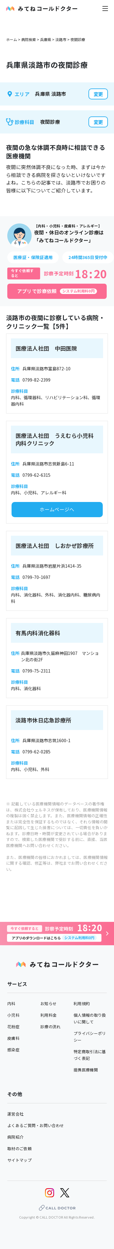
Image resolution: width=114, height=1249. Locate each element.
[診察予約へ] (57, 933)
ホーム (11, 39)
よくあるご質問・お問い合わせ (35, 1125)
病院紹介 (15, 1137)
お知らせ (48, 1003)
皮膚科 (13, 1038)
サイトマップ (19, 1160)
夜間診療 (78, 39)
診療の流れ (50, 1026)
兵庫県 (45, 39)
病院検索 (28, 39)
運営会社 (15, 1114)
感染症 (13, 1050)
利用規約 (82, 1003)
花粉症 (13, 1026)
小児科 (13, 1015)
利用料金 (48, 1015)
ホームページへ (57, 509)
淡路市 (60, 39)
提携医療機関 (86, 1070)
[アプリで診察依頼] (57, 291)
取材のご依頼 (19, 1148)
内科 (11, 1003)
